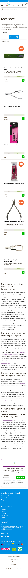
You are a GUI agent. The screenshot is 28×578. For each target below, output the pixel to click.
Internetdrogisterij (8, 420)
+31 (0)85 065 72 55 (6, 529)
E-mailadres (6, 475)
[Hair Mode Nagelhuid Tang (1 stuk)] (23, 233)
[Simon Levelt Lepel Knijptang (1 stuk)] (23, 80)
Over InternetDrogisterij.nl (11, 493)
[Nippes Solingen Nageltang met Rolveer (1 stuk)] (23, 272)
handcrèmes (4, 401)
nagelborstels (13, 354)
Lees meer (4, 32)
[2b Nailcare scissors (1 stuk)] (23, 156)
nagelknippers (5, 354)
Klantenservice (6, 506)
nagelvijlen (22, 352)
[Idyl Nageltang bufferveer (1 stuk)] (23, 195)
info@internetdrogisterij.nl (12, 527)
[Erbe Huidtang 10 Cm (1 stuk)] (23, 118)
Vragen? (4, 522)
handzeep (22, 383)
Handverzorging (5, 363)
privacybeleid (13, 480)
